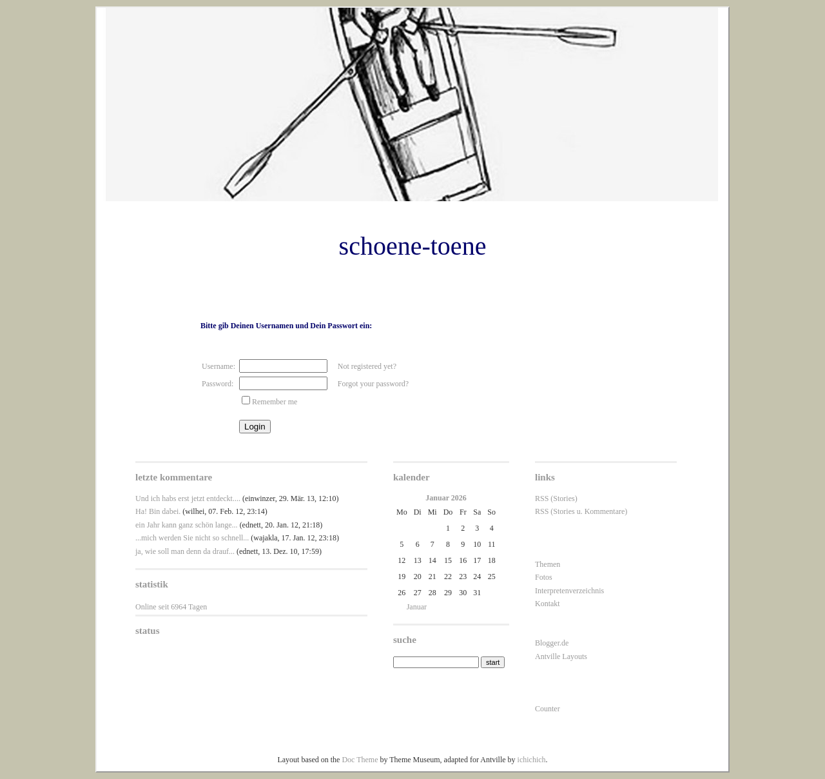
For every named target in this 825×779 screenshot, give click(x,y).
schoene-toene (413, 246)
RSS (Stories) (556, 498)
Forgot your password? (373, 383)
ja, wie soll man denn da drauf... (185, 551)
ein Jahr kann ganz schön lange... (186, 524)
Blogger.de (551, 642)
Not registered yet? (367, 366)
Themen (547, 564)
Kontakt (547, 603)
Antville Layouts (561, 656)
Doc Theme (360, 759)
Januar (417, 606)
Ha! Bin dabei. (157, 511)
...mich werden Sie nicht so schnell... (192, 537)
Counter (547, 708)
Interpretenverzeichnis (569, 590)
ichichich (532, 759)
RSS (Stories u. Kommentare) (581, 511)
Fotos (543, 577)
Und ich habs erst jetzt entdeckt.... (187, 498)
